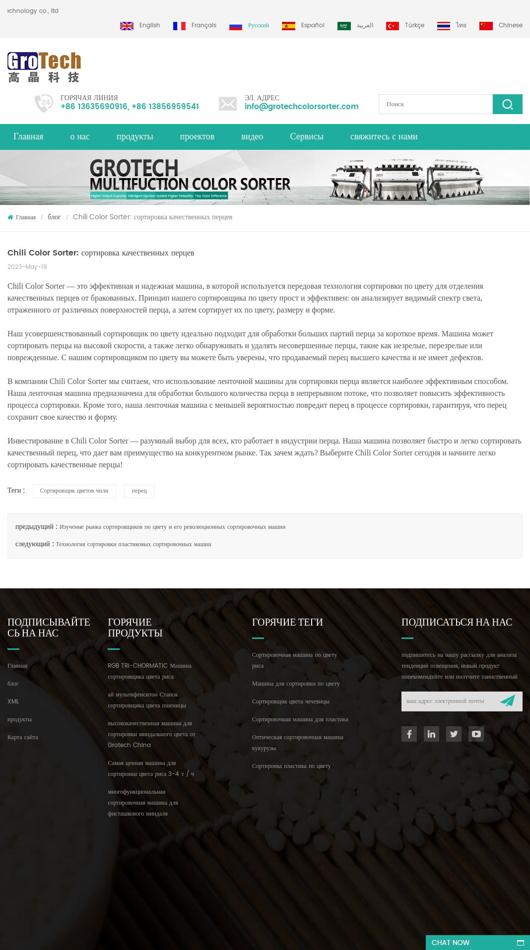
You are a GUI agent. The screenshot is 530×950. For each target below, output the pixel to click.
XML (13, 701)
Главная (28, 136)
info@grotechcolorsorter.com (302, 107)
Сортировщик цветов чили (74, 491)
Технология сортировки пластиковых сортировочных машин (133, 544)
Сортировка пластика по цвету (291, 766)
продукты (135, 136)
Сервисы (307, 136)
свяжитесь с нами (384, 136)
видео (252, 136)
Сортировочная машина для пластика (300, 719)
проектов (197, 136)
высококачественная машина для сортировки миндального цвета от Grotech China (151, 734)
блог (54, 217)
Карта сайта (22, 737)
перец (139, 491)
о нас (80, 136)
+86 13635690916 (94, 107)
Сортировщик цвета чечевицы (291, 701)
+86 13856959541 (165, 107)
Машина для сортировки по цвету (296, 684)
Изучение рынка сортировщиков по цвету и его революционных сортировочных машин (172, 527)
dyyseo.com (306, 933)
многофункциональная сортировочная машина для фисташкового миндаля (143, 803)
